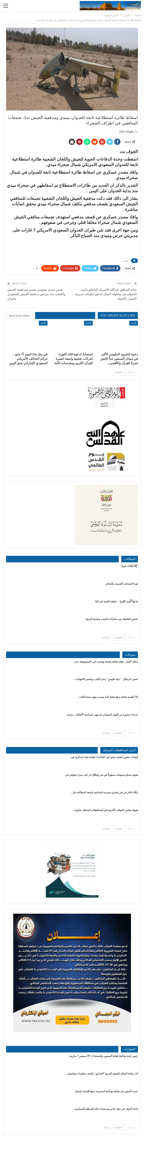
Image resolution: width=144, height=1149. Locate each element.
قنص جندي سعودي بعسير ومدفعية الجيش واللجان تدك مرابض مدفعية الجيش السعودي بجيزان (36, 294)
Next (118, 372)
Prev (132, 372)
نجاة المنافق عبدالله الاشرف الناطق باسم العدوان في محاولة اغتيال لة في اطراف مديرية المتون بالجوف (106, 294)
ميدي (126, 260)
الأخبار (133, 323)
